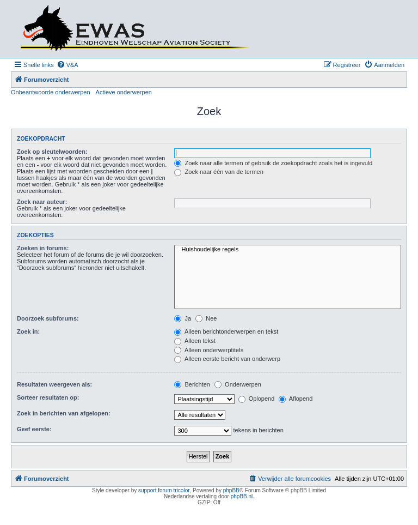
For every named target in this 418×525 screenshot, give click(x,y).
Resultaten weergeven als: (54, 384)
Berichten (192, 384)
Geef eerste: (34, 429)
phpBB (231, 490)
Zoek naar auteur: (42, 201)
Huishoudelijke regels (287, 250)
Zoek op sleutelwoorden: (52, 151)
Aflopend (295, 398)
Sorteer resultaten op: (48, 397)
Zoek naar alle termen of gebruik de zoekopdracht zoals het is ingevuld (273, 163)
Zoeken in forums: (43, 248)
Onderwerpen (237, 384)
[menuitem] (67, 64)
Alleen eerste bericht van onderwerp (227, 358)
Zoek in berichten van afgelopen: (63, 413)
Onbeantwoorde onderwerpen (50, 92)
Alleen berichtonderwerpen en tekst (226, 331)
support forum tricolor (163, 490)
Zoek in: (28, 331)
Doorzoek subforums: (48, 318)
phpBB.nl (242, 496)
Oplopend (256, 398)
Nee (206, 318)
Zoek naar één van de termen (218, 171)
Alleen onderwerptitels (208, 350)
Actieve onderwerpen (124, 92)
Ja (182, 318)
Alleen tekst (194, 340)
